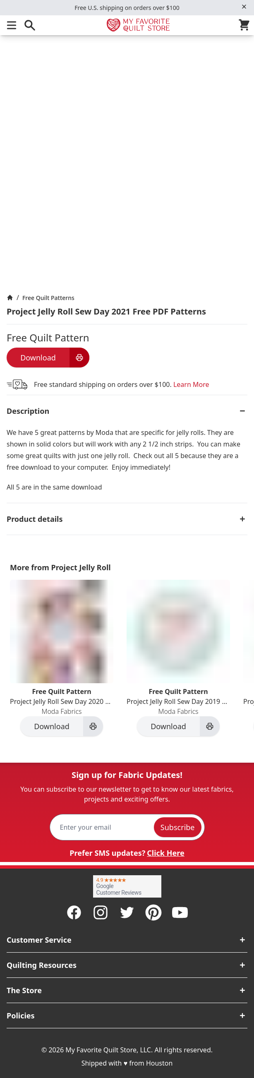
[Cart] (245, 25)
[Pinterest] (153, 912)
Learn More (191, 384)
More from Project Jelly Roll (60, 567)
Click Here (165, 853)
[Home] (10, 297)
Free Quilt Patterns (48, 298)
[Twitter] (127, 912)
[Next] (250, 664)
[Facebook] (74, 912)
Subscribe (178, 827)
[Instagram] (100, 912)
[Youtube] (180, 912)
